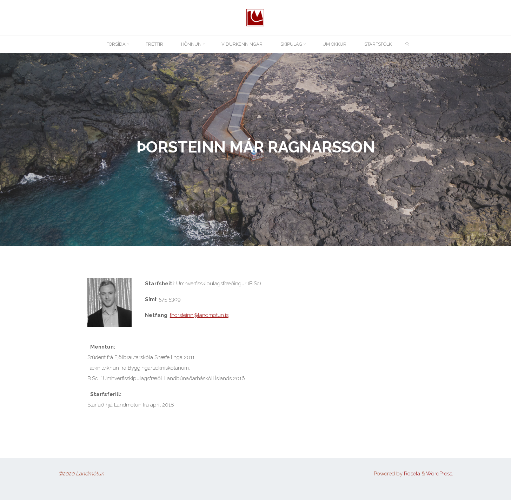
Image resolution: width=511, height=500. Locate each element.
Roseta (411, 473)
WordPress (439, 473)
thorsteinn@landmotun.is (199, 315)
